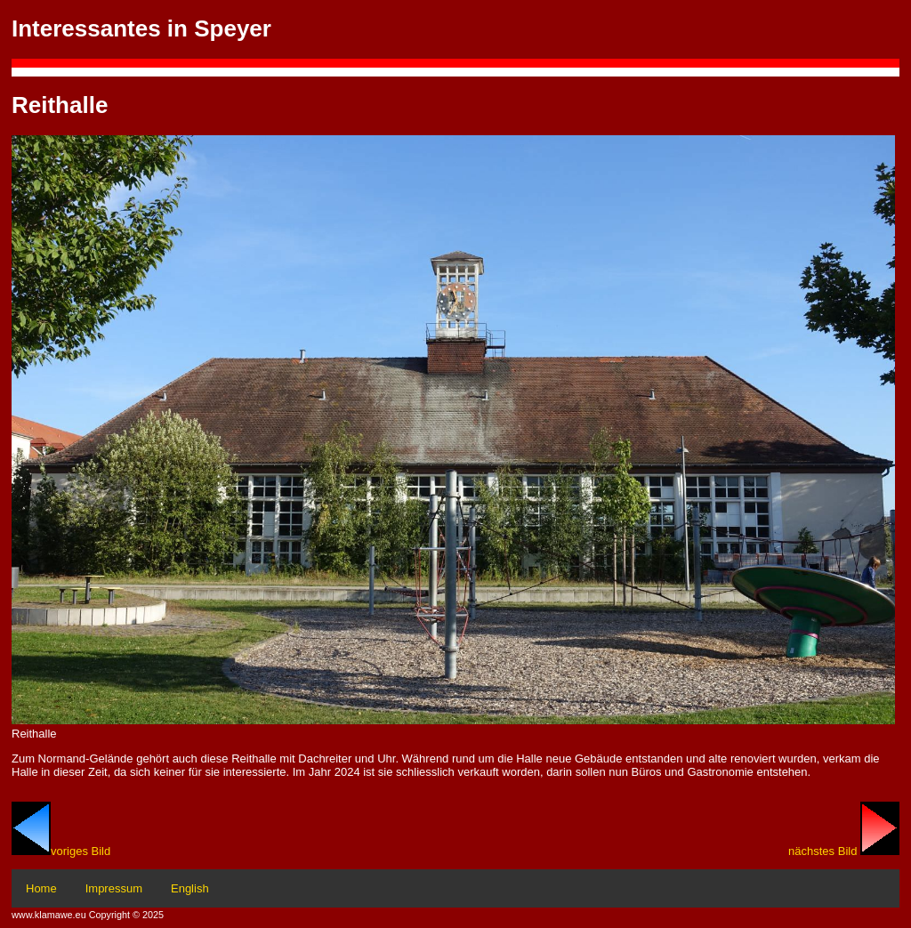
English (190, 888)
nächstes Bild (843, 851)
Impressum (113, 888)
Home (41, 888)
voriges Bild (61, 851)
